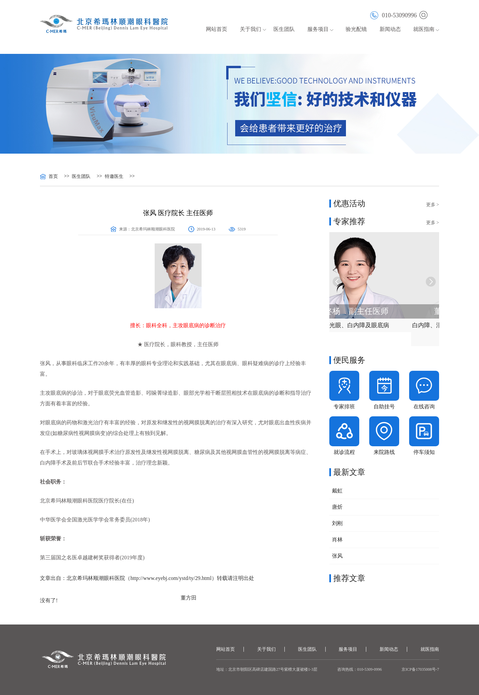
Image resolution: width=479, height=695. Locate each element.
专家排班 (344, 406)
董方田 (189, 598)
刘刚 (337, 523)
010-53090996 (393, 14)
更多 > (432, 204)
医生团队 (284, 29)
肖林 (337, 539)
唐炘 (337, 507)
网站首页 (216, 29)
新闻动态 (390, 29)
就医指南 (423, 29)
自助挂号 (384, 406)
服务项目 (318, 29)
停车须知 (424, 452)
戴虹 (337, 490)
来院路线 (384, 452)
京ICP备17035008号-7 (420, 669)
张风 (337, 556)
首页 (53, 176)
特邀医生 (114, 176)
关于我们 (250, 29)
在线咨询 (424, 406)
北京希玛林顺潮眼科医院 (153, 229)
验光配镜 (356, 29)
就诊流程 (344, 452)
